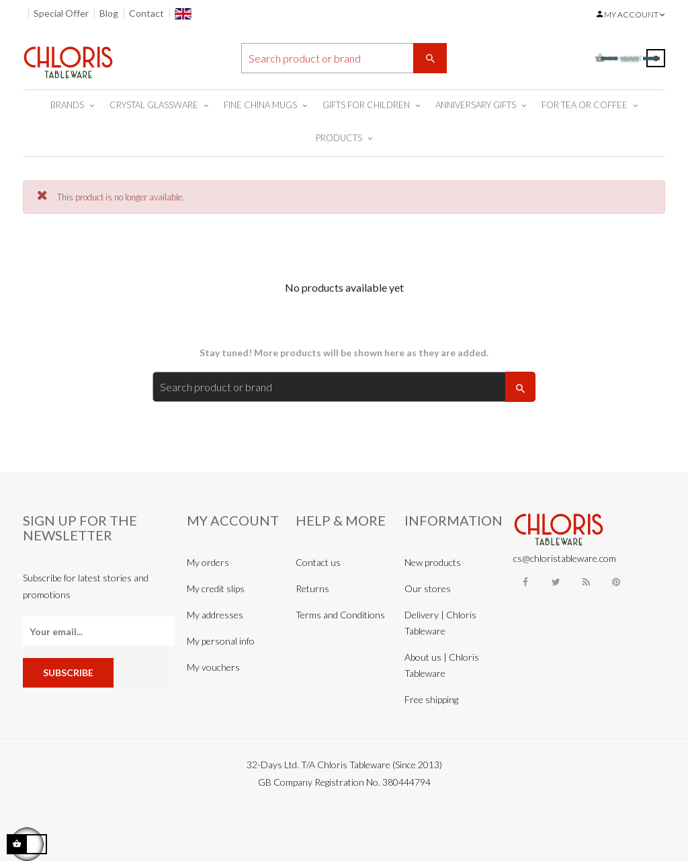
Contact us (318, 562)
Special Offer (61, 13)
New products (432, 562)
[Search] (344, 58)
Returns (312, 588)
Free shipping (431, 699)
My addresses (215, 614)
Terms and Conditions (340, 614)
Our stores (427, 588)
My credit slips (216, 588)
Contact (146, 13)
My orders (208, 562)
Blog (108, 13)
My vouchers (213, 667)
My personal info (221, 641)
